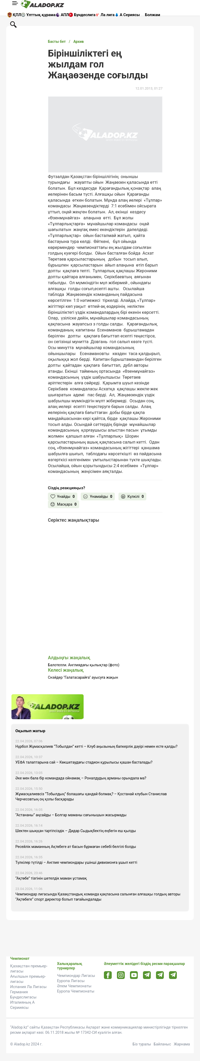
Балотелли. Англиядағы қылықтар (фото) (83, 665)
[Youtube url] (134, 975)
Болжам (152, 14)
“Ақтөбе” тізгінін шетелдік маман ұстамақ (51, 878)
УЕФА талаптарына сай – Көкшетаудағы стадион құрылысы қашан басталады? (83, 762)
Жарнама (182, 1044)
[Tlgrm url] (160, 974)
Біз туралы (142, 1044)
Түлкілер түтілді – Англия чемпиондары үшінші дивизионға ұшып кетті (76, 862)
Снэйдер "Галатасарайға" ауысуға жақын (83, 677)
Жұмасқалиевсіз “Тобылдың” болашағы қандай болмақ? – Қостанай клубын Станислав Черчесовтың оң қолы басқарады (91, 796)
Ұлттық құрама (40, 14)
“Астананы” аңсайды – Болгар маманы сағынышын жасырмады (71, 815)
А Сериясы (130, 14)
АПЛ (65, 14)
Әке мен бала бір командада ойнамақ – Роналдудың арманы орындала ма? (80, 778)
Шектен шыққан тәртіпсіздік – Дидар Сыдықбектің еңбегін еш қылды (75, 831)
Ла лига (108, 14)
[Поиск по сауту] (13, 24)
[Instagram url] (120, 975)
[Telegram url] (147, 974)
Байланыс (162, 1044)
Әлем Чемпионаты (74, 986)
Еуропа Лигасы (71, 980)
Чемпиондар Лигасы (76, 975)
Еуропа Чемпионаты (75, 991)
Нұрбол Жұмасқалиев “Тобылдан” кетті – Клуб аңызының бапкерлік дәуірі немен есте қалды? (96, 746)
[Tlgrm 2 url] (173, 974)
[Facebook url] (108, 975)
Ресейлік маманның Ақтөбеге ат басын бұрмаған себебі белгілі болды (75, 847)
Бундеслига (84, 14)
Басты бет (57, 41)
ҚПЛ (17, 14)
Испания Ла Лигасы (28, 986)
